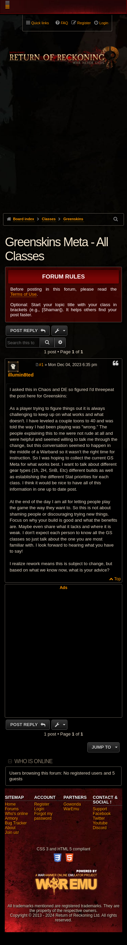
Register (41, 804)
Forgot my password (43, 816)
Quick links (40, 23)
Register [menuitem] (84, 23)
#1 (41, 364)
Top (117, 579)
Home (10, 804)
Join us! (12, 832)
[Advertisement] (63, 154)
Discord (100, 827)
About (10, 827)
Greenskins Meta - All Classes (56, 249)
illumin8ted (21, 375)
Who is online (33, 761)
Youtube (100, 823)
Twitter (99, 818)
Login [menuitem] (103, 23)
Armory (11, 818)
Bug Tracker (16, 823)
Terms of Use (23, 294)
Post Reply (24, 330)
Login (39, 809)
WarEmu (71, 809)
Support (100, 809)
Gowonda (72, 804)
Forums (12, 809)
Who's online (16, 813)
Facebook (102, 813)
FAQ (64, 23)
